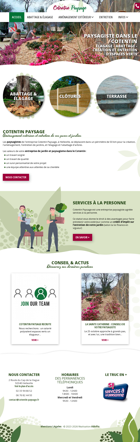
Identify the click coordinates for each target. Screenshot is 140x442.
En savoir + (82, 237)
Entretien (106, 17)
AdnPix (95, 426)
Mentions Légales (51, 426)
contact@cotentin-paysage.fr (24, 399)
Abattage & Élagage (40, 17)
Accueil (17, 17)
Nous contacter (16, 177)
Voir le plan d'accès (24, 386)
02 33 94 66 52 (24, 390)
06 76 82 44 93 (24, 395)
